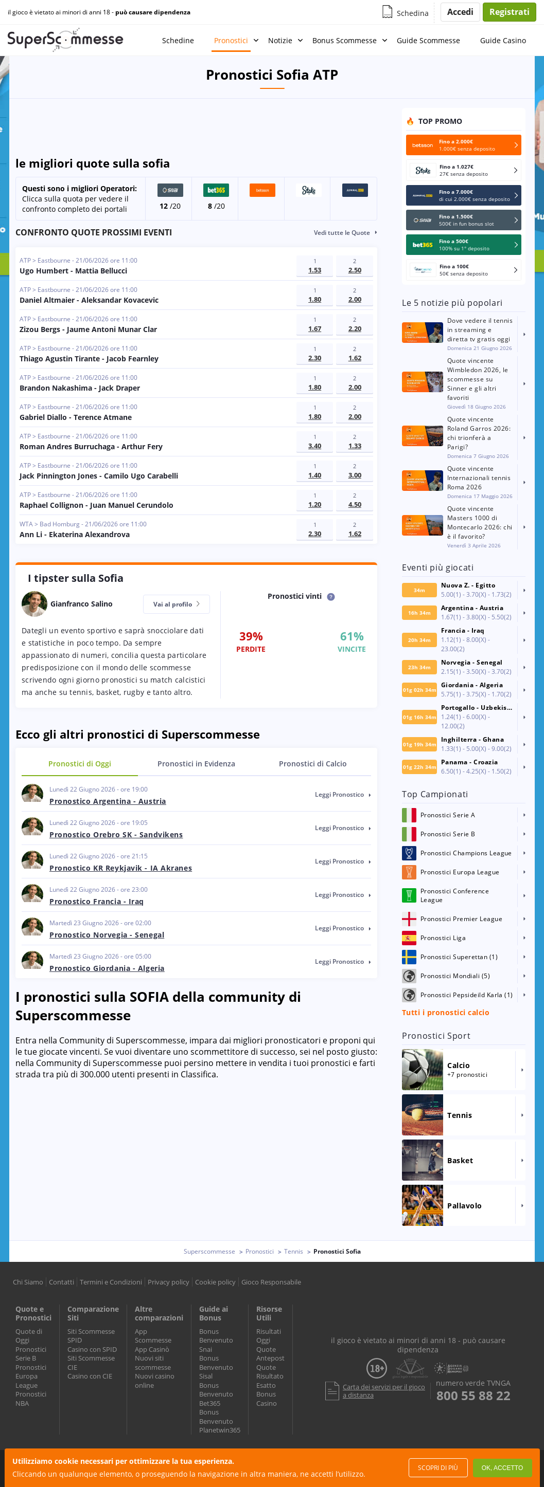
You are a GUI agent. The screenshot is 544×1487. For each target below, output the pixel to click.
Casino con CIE (89, 1376)
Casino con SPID (92, 1349)
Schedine (178, 40)
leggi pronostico (343, 794)
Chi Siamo (28, 1282)
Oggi (79, 763)
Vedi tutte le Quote (342, 232)
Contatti (61, 1282)
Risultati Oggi (268, 1336)
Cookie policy (215, 1282)
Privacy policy (168, 1282)
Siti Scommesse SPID (91, 1336)
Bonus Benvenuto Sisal (216, 1367)
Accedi (460, 11)
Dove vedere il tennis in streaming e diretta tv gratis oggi (480, 329)
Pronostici (231, 40)
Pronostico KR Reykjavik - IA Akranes (120, 868)
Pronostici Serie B (30, 1354)
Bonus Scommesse (344, 40)
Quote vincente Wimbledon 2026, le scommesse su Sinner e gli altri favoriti (477, 379)
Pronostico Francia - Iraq (96, 901)
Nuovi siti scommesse (153, 1362)
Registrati (509, 11)
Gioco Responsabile (271, 1282)
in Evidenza (196, 763)
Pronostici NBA (30, 1398)
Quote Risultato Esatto (270, 1376)
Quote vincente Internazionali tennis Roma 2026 (479, 477)
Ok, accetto (502, 1468)
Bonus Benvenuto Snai (216, 1340)
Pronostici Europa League (30, 1376)
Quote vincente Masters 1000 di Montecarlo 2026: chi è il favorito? (480, 522)
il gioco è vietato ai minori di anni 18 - (99, 12)
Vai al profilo (176, 604)
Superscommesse (209, 1251)
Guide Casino (503, 40)
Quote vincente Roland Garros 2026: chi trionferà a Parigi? (479, 433)
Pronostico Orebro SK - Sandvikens (116, 834)
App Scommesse (153, 1336)
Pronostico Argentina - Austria (107, 801)
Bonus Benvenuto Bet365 (216, 1394)
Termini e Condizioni (111, 1282)
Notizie (280, 40)
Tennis (293, 1251)
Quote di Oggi (28, 1336)
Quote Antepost (270, 1354)
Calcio (313, 763)
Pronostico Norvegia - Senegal (106, 935)
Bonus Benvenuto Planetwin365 (219, 1421)
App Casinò (152, 1349)
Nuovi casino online (154, 1380)
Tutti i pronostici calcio (445, 1012)
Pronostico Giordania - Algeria (107, 968)
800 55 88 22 (473, 1395)
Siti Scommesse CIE (91, 1362)
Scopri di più (438, 1467)
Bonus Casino (266, 1398)
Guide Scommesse (428, 40)
